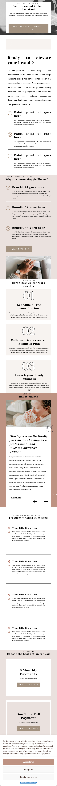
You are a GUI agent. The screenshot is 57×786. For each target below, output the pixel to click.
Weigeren (28, 769)
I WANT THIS (18, 249)
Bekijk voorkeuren (28, 777)
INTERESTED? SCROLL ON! (28, 28)
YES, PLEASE (27, 685)
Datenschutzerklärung (28, 783)
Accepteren (28, 762)
